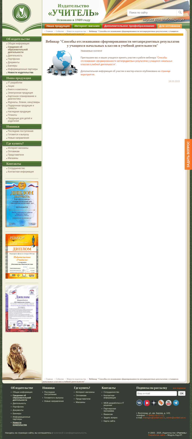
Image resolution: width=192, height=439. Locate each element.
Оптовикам (13, 151)
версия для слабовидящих (163, 19)
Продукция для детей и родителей (20, 119)
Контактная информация (21, 171)
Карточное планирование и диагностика (22, 97)
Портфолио (14, 59)
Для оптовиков (169, 25)
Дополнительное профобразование (129, 25)
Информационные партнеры (23, 69)
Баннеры (12, 65)
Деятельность (15, 55)
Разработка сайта (156, 435)
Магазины (13, 158)
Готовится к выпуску (18, 134)
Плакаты (12, 115)
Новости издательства (20, 72)
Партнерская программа (110, 409)
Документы (14, 62)
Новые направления (18, 138)
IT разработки (15, 82)
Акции (11, 86)
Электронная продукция (20, 92)
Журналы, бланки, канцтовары (24, 102)
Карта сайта (109, 421)
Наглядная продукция (19, 111)
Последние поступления (20, 131)
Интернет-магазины (18, 148)
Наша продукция (58, 25)
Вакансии (108, 414)
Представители (16, 154)
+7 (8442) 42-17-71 (155, 415)
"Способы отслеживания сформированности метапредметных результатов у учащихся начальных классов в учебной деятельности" (126, 61)
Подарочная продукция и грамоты (21, 107)
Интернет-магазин (87, 25)
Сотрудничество (16, 168)
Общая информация (18, 43)
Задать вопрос (110, 417)
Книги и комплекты (18, 89)
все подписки (179, 388)
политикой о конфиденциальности (69, 433)
